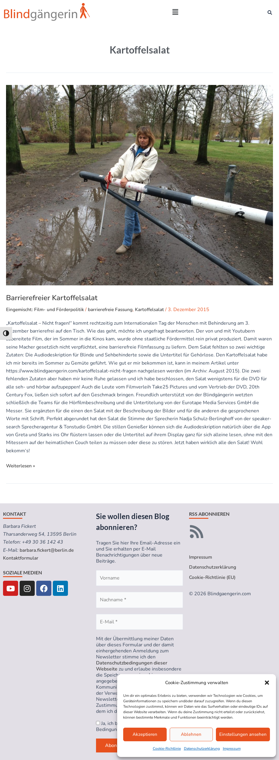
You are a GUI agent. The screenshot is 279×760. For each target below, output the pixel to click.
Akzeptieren (145, 734)
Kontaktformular (21, 558)
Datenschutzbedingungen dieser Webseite (131, 666)
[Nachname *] (139, 600)
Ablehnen (191, 734)
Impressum (232, 748)
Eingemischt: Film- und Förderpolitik (46, 309)
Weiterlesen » (21, 465)
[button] (267, 683)
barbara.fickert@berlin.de (47, 550)
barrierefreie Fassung (113, 309)
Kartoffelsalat (155, 309)
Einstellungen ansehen (243, 734)
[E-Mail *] (139, 622)
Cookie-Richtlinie (167, 748)
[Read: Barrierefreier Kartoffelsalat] (139, 185)
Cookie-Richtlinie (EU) (213, 577)
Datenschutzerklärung (202, 748)
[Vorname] (139, 578)
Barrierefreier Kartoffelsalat (52, 298)
